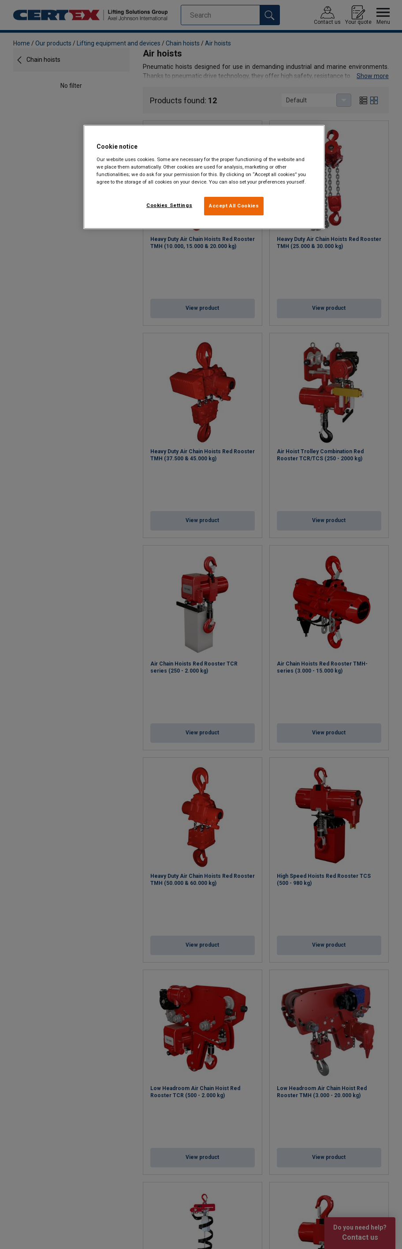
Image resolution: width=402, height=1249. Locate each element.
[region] (203, 177)
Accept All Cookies (234, 206)
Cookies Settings (169, 205)
